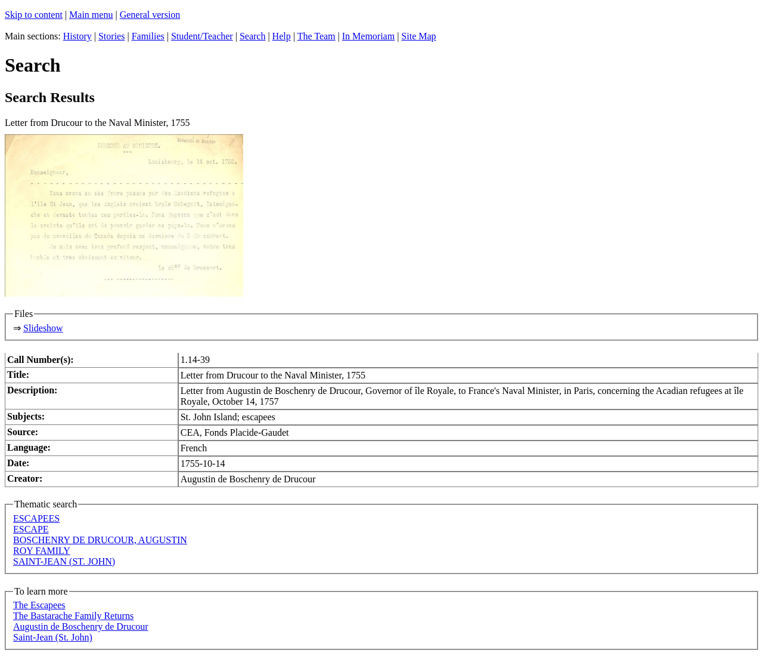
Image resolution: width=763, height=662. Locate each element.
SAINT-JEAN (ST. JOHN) (64, 561)
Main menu (91, 15)
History (77, 36)
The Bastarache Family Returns (73, 616)
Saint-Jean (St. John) (52, 637)
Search (253, 36)
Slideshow (43, 328)
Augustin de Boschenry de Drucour (80, 626)
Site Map (418, 36)
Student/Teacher (202, 36)
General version (150, 15)
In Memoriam (368, 36)
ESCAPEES (36, 518)
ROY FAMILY (41, 551)
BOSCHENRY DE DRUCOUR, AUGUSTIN (100, 540)
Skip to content (34, 15)
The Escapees (39, 605)
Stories (111, 36)
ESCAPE (31, 529)
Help (281, 36)
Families (148, 36)
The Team (316, 36)
